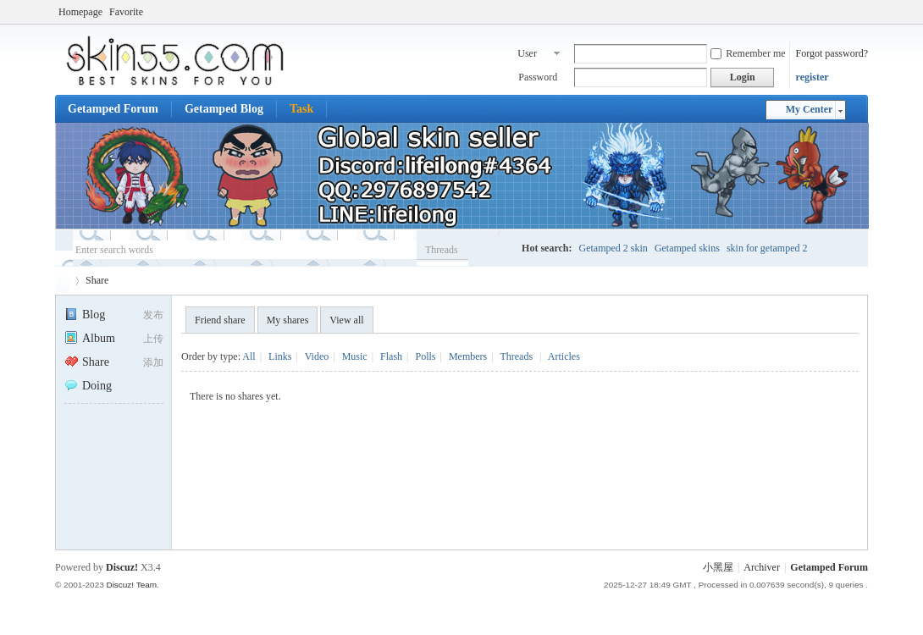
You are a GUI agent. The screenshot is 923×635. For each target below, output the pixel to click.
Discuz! (122, 567)
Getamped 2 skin (613, 248)
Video (317, 356)
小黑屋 (718, 567)
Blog (84, 314)
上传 (153, 339)
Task (301, 108)
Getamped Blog (224, 108)
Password (537, 77)
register (812, 77)
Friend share (220, 320)
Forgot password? (832, 53)
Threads (441, 250)
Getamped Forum (113, 108)
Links (279, 356)
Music (355, 356)
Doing (88, 385)
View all (346, 320)
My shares (288, 320)
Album (89, 338)
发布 (153, 315)
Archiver (761, 567)
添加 (153, 362)
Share (97, 280)
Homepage (80, 12)
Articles (564, 356)
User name (528, 55)
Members (468, 356)
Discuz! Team (131, 584)
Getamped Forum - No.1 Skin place (62, 280)
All (248, 356)
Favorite (126, 12)
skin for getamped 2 (767, 248)
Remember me (747, 53)
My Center (809, 109)
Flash (391, 356)
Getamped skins (687, 248)
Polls (425, 356)
